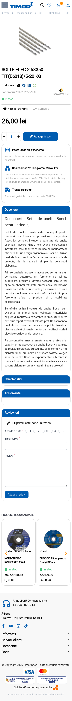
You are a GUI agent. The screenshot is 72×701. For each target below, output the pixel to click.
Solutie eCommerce (26, 687)
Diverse (5, 13)
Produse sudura (24, 13)
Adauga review (17, 494)
